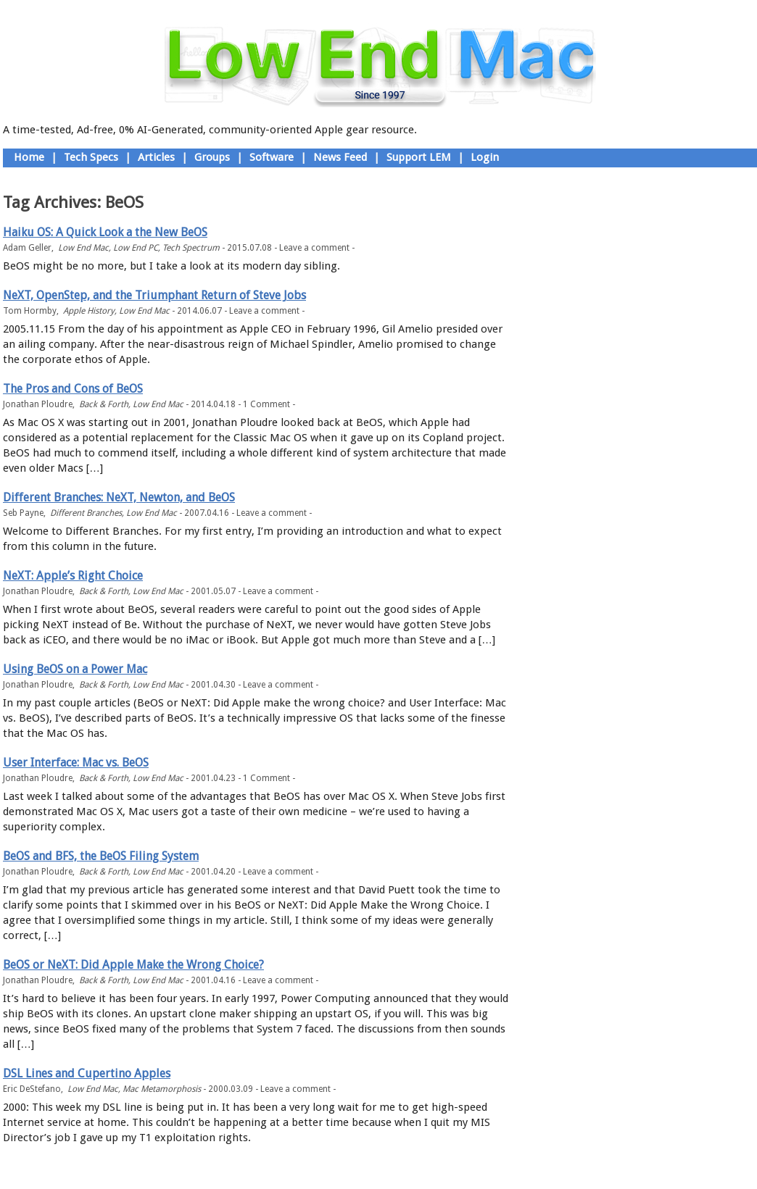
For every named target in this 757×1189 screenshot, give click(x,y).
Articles (156, 157)
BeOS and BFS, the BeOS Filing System (101, 856)
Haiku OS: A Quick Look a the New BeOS (105, 232)
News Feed (340, 157)
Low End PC (135, 248)
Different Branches (86, 513)
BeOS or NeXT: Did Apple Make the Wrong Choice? (133, 965)
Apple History (89, 311)
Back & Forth (103, 404)
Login (485, 157)
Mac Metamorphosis (162, 1089)
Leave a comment (314, 248)
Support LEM (418, 157)
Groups (212, 157)
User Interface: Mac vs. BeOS (76, 762)
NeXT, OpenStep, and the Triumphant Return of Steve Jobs (154, 295)
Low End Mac (83, 248)
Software (271, 157)
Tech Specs (91, 157)
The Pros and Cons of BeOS (73, 389)
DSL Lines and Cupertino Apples (86, 1073)
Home (29, 157)
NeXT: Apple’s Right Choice (73, 576)
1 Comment (266, 404)
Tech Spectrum (191, 248)
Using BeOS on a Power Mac (75, 669)
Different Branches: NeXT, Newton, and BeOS (119, 497)
